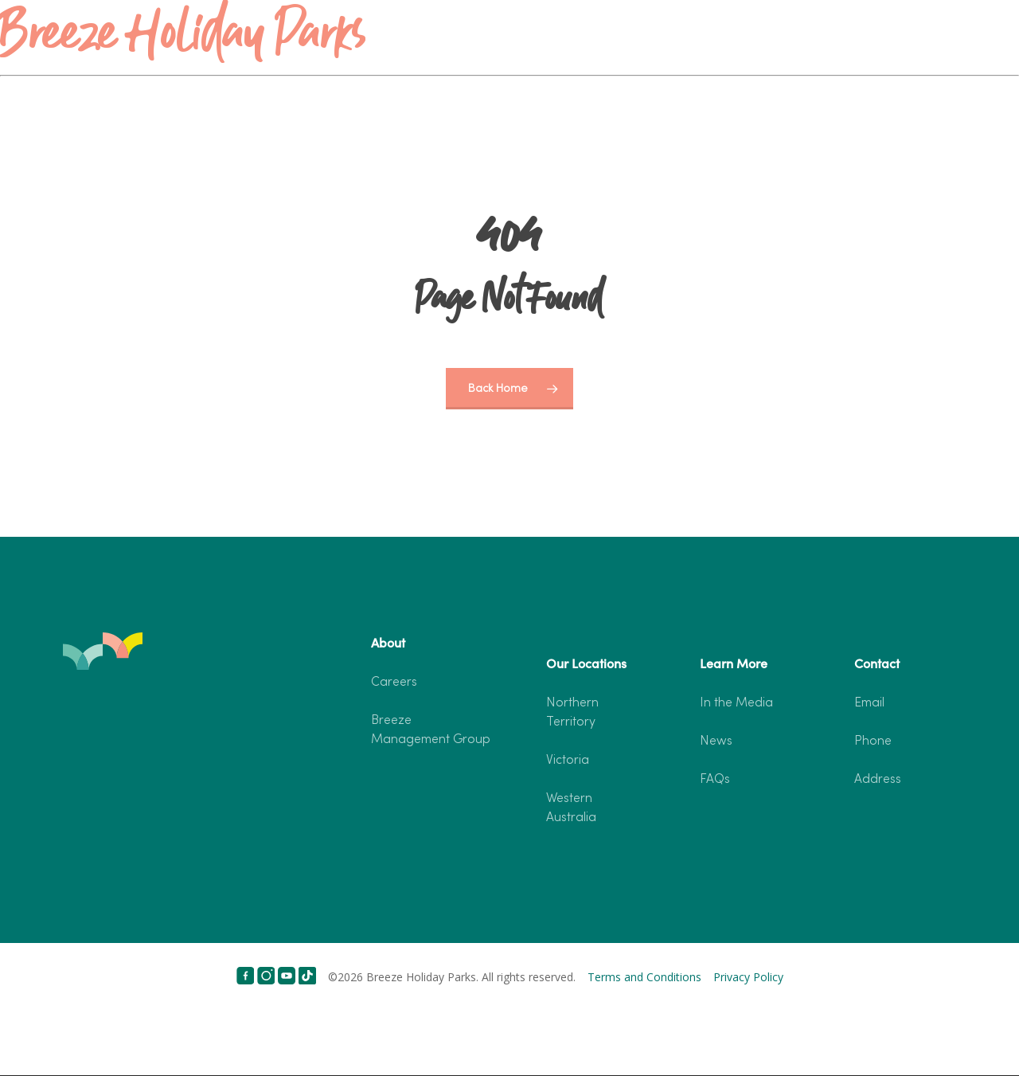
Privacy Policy (748, 976)
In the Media (736, 703)
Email (869, 703)
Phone (873, 741)
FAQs (715, 779)
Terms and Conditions (644, 976)
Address (877, 779)
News (716, 741)
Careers (394, 682)
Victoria (567, 760)
